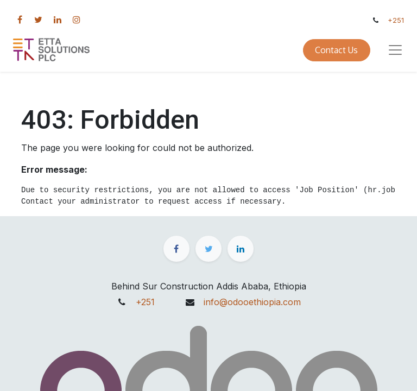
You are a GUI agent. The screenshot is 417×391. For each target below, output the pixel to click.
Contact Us (336, 50)
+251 (396, 20)
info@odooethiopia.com (252, 302)
